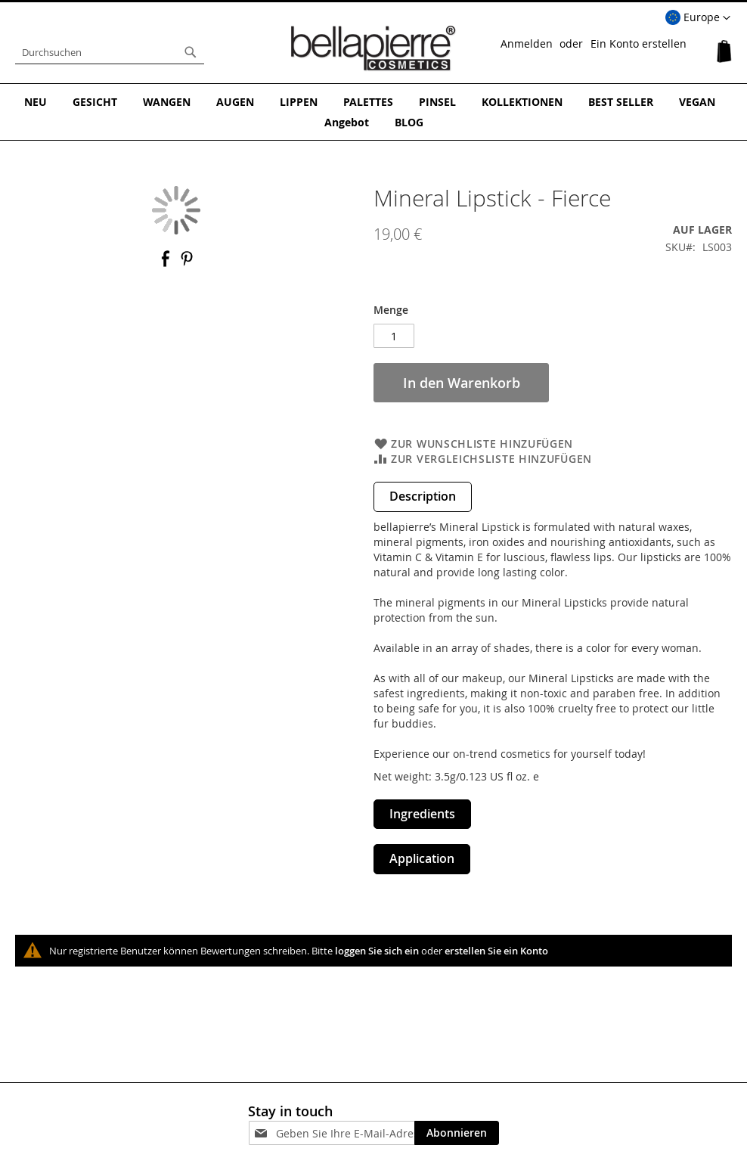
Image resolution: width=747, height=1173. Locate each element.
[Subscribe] (456, 1133)
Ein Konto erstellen (638, 43)
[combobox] (109, 52)
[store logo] (373, 48)
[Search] (190, 52)
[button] (697, 18)
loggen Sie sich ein (377, 950)
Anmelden (527, 43)
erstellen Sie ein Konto (496, 950)
